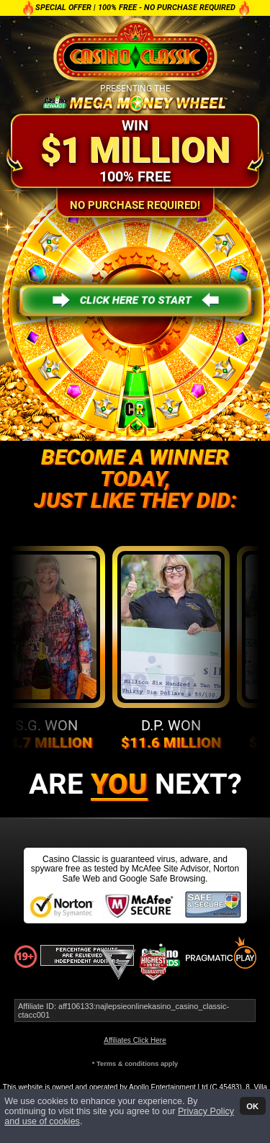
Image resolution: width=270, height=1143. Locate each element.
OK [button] (252, 1105)
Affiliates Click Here (135, 1040)
